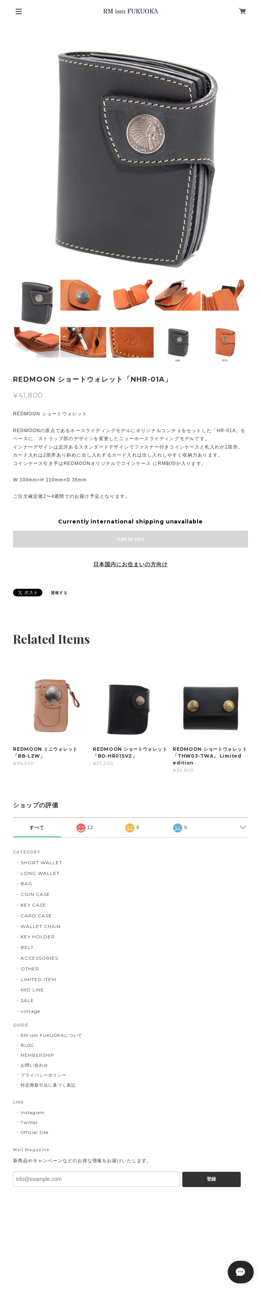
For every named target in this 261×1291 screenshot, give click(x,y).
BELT (27, 947)
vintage (30, 1011)
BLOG (27, 1045)
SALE (27, 1000)
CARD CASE (36, 915)
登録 (211, 1179)
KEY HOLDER (38, 936)
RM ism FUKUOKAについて (51, 1035)
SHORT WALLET (41, 862)
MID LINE (32, 990)
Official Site (34, 1132)
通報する (59, 592)
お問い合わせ (34, 1065)
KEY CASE (33, 905)
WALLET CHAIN (41, 926)
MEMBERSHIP (37, 1055)
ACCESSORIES (39, 958)
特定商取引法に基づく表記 (48, 1085)
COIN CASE (35, 894)
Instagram (33, 1112)
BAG (26, 883)
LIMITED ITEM (38, 979)
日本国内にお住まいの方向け (130, 564)
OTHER (30, 969)
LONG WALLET (40, 873)
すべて (36, 827)
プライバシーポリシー (43, 1075)
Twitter (29, 1122)
